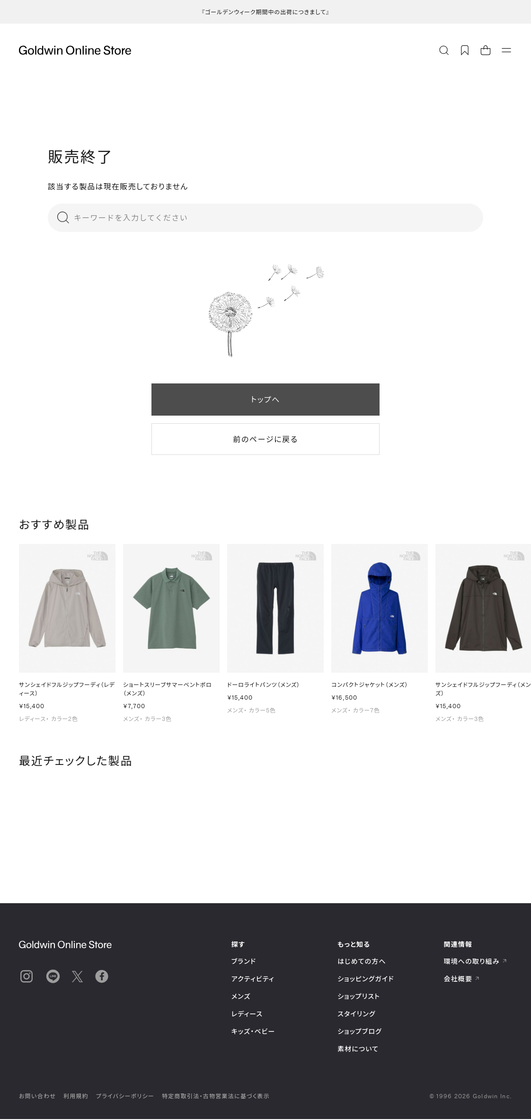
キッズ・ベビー (253, 1032)
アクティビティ (252, 979)
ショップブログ (359, 1032)
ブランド (243, 962)
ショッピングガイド (365, 979)
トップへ (265, 399)
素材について (358, 1049)
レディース (247, 1014)
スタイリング (356, 1014)
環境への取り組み (475, 962)
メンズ (241, 997)
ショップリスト (358, 997)
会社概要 (462, 979)
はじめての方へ (361, 962)
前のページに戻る (265, 439)
